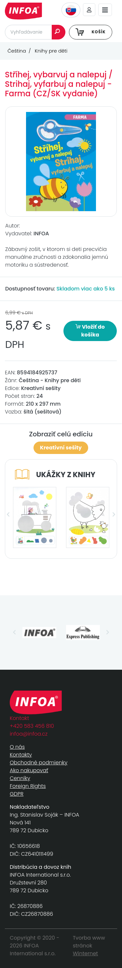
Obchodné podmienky (38, 762)
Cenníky (20, 778)
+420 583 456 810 (32, 726)
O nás (17, 747)
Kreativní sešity (61, 447)
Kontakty (21, 754)
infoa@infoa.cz (28, 734)
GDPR (16, 794)
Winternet (85, 953)
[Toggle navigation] (105, 10)
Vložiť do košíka (90, 330)
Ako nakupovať (29, 770)
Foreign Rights (28, 786)
